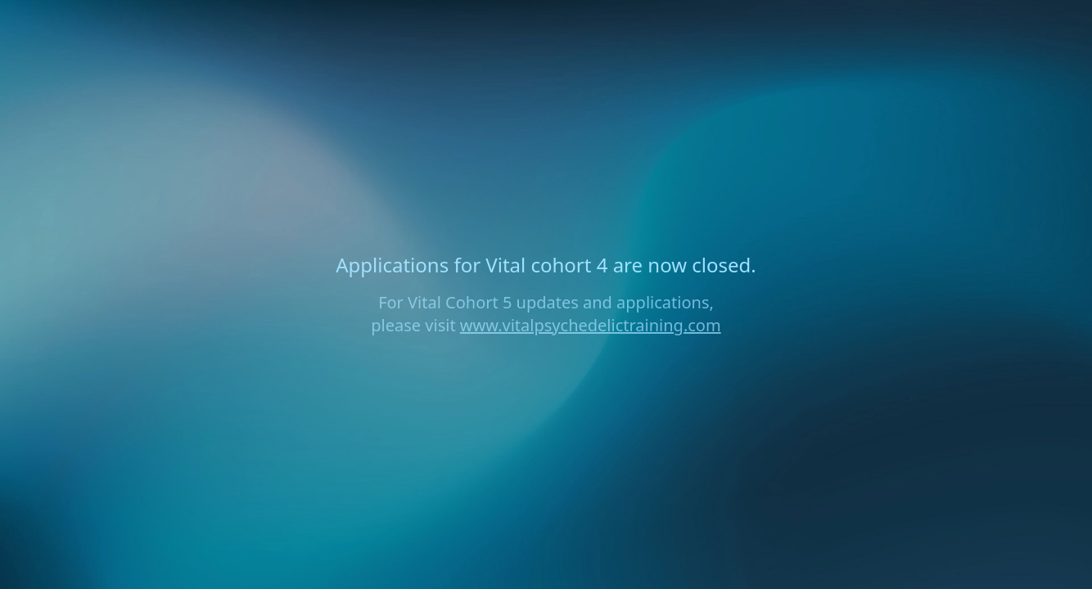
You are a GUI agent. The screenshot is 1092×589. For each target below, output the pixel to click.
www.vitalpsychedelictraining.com (590, 325)
